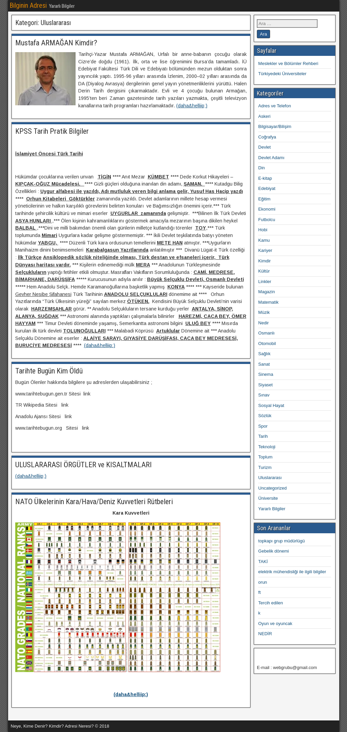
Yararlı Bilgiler (271, 508)
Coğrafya (267, 136)
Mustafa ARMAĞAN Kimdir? (56, 43)
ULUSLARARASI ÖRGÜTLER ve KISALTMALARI (83, 464)
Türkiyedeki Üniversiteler (282, 73)
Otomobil (267, 343)
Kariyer (265, 250)
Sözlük (264, 415)
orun (262, 582)
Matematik (268, 302)
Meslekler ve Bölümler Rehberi (288, 63)
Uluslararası (270, 477)
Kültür (264, 271)
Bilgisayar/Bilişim (274, 126)
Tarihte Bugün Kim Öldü (49, 371)
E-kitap (265, 178)
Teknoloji (266, 446)
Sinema (265, 374)
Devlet (264, 147)
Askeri (264, 116)
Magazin (266, 291)
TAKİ (263, 561)
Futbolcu (266, 219)
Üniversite (268, 498)
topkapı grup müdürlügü (281, 540)
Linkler (264, 281)
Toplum (265, 456)
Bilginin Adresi (28, 5)
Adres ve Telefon (274, 105)
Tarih (263, 436)
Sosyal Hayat (271, 405)
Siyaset (265, 384)
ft (259, 592)
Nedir (263, 322)
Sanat (264, 364)
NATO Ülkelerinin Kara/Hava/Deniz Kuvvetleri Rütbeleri (94, 501)
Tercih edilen (270, 602)
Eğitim (264, 198)
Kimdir (264, 260)
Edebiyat (266, 188)
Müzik (264, 312)
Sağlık (264, 353)
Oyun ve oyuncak (275, 623)
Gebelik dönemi (273, 551)
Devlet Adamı (271, 157)
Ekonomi (266, 209)
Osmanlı (266, 333)
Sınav (263, 394)
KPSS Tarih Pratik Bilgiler (52, 131)
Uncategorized (272, 488)
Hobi (262, 229)
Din (261, 167)
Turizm (264, 467)
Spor (262, 426)
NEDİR (265, 633)
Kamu (264, 240)
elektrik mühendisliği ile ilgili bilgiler (292, 571)
